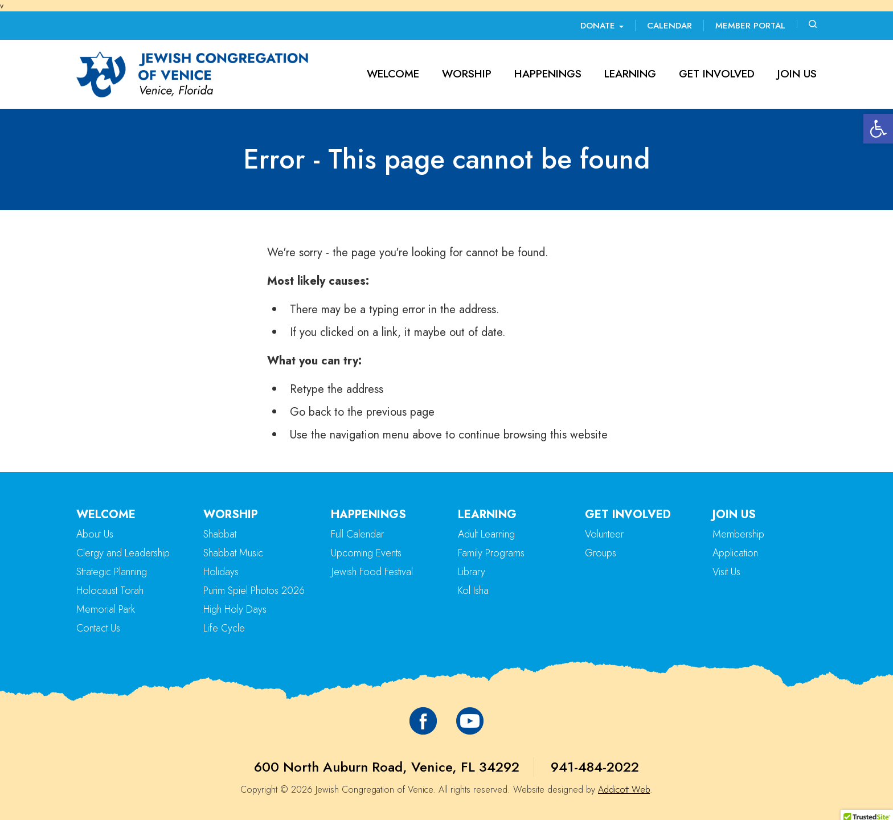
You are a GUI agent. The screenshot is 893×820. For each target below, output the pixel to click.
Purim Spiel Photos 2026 (254, 590)
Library (471, 571)
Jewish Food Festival (372, 571)
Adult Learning (486, 534)
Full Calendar (357, 534)
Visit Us (726, 571)
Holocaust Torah (110, 590)
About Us (94, 534)
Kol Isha (473, 590)
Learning (630, 73)
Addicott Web (624, 789)
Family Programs (491, 553)
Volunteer (604, 534)
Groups (600, 553)
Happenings (547, 73)
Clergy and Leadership (123, 553)
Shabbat (219, 534)
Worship (466, 73)
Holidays (221, 571)
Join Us (797, 73)
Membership (738, 534)
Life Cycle (224, 628)
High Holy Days (235, 609)
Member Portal (750, 25)
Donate (602, 25)
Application (735, 553)
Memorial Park (105, 609)
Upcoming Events (366, 553)
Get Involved (717, 73)
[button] (878, 129)
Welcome (393, 73)
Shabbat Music (233, 553)
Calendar (669, 25)
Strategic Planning (111, 571)
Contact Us (98, 628)
